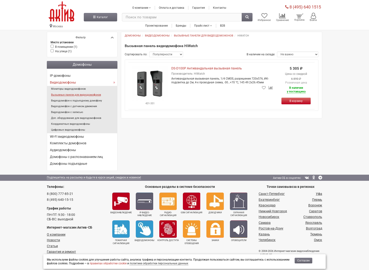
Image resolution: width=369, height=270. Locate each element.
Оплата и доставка (171, 7)
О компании (56, 234)
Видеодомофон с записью (67, 112)
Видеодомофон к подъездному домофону (76, 100)
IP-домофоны (60, 75)
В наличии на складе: (261, 54)
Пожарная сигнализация (121, 232)
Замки (215, 231)
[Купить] (296, 101)
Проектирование (156, 25)
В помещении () (66, 46)
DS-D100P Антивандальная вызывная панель (206, 68)
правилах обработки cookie (108, 263)
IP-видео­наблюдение (144, 205)
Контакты (219, 7)
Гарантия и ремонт (61, 252)
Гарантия (198, 7)
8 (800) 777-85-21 (60, 194)
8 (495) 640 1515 (303, 6)
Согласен (303, 260)
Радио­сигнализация (168, 205)
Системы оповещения (191, 232)
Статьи (52, 246)
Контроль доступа (168, 231)
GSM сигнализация (191, 203)
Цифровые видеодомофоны (68, 129)
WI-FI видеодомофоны (67, 136)
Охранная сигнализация (238, 205)
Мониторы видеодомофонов (68, 88)
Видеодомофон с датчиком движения (74, 106)
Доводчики (215, 203)
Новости (53, 240)
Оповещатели (238, 231)
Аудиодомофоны (63, 150)
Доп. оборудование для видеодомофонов (76, 118)
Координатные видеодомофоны (70, 123)
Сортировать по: (136, 54)
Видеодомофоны (63, 82)
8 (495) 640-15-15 (60, 199)
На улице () (63, 51)
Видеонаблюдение (121, 203)
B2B (222, 25)
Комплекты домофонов (68, 143)
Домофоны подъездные (68, 163)
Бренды (181, 25)
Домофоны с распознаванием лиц (76, 157)
